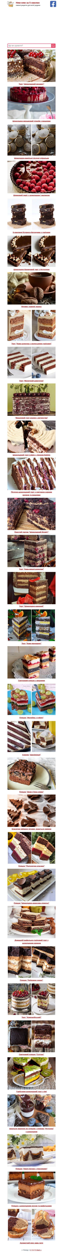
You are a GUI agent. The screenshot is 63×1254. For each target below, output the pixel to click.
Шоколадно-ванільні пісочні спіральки (31, 158)
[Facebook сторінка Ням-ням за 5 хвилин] (53, 2)
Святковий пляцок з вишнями (31, 680)
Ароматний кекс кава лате (31, 1243)
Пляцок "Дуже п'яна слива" (31, 792)
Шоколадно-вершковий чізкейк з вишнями (31, 121)
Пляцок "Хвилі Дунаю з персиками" (31, 1169)
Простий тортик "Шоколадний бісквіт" (31, 532)
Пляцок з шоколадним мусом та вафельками (31, 1206)
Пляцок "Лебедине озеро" (31, 980)
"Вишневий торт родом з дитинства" (31, 418)
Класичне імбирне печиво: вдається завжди (31, 829)
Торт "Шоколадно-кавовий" (31, 606)
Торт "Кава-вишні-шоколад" (31, 569)
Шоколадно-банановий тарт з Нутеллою (31, 269)
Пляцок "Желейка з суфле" (31, 718)
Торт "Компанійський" (31, 1017)
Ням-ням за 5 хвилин (28, 2)
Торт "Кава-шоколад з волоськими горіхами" (31, 344)
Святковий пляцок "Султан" (31, 1054)
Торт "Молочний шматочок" (31, 381)
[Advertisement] (31, 25)
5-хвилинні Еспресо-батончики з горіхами (31, 232)
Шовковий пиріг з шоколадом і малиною (31, 195)
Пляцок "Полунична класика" (31, 866)
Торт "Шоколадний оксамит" (31, 84)
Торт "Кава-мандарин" (31, 643)
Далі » (38, 1250)
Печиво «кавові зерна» (31, 306)
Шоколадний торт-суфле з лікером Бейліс (31, 455)
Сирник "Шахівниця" (31, 755)
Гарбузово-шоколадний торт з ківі (31, 1091)
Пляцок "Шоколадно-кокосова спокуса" (31, 903)
